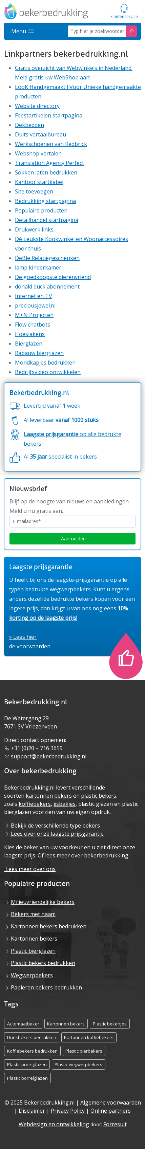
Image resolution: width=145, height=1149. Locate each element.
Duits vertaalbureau (40, 134)
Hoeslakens (30, 334)
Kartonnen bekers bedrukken (48, 926)
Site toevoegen (34, 191)
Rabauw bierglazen (39, 353)
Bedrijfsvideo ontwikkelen (48, 372)
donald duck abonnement (47, 286)
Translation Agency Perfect (49, 163)
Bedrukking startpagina (45, 201)
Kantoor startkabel (39, 182)
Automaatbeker (23, 1024)
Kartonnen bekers (34, 938)
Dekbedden (29, 125)
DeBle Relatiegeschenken (47, 258)
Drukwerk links (34, 229)
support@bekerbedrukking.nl (48, 756)
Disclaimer (32, 1110)
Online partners (110, 1110)
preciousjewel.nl (35, 305)
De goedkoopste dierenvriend (53, 277)
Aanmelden (73, 538)
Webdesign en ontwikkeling (54, 1124)
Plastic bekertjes (110, 1024)
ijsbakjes (65, 804)
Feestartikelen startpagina (48, 115)
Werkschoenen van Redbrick (51, 144)
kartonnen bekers (49, 795)
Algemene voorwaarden (110, 1102)
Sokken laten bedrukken (46, 172)
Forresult (115, 1124)
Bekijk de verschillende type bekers (52, 825)
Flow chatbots (32, 324)
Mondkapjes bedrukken (45, 362)
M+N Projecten (34, 315)
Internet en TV (33, 296)
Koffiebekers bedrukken (32, 1051)
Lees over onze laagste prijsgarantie (54, 833)
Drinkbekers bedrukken (31, 1037)
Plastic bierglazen (33, 951)
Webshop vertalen (38, 153)
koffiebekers (35, 804)
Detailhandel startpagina (46, 220)
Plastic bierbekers (83, 1051)
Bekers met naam (33, 914)
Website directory (37, 106)
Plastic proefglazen (27, 1064)
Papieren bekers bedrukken (46, 987)
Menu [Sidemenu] (23, 31)
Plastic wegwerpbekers (78, 1064)
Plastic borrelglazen (27, 1078)
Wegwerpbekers (32, 975)
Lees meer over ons (30, 869)
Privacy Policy (68, 1110)
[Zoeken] (131, 31)
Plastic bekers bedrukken (43, 963)
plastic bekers (98, 795)
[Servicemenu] (124, 11)
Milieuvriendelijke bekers (43, 902)
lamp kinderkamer (38, 267)
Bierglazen (28, 343)
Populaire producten (41, 210)
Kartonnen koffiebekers (88, 1037)
